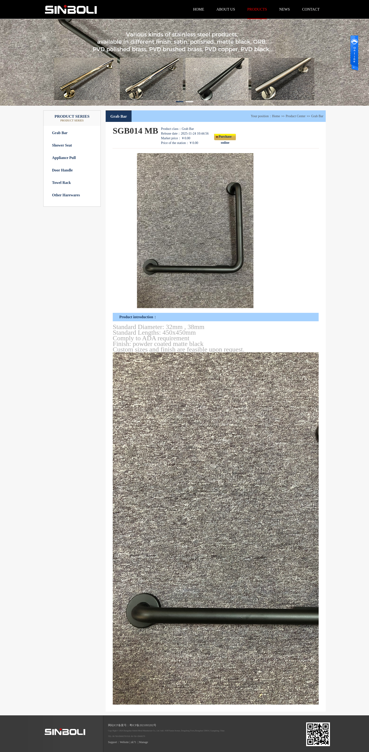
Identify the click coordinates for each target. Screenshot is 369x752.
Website (124, 742)
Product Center (295, 116)
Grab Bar (60, 133)
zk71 (133, 742)
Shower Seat (62, 145)
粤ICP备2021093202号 (142, 725)
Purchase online (225, 137)
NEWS (284, 9)
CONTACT (311, 9)
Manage (143, 742)
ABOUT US (226, 9)
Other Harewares (66, 195)
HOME (198, 9)
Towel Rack (61, 183)
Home (276, 116)
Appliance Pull (64, 158)
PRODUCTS (257, 9)
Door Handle (62, 170)
